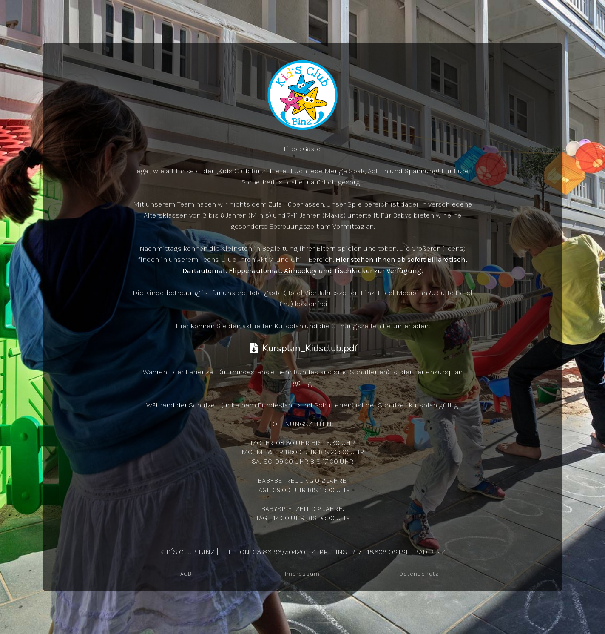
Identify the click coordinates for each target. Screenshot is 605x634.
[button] (18, 615)
